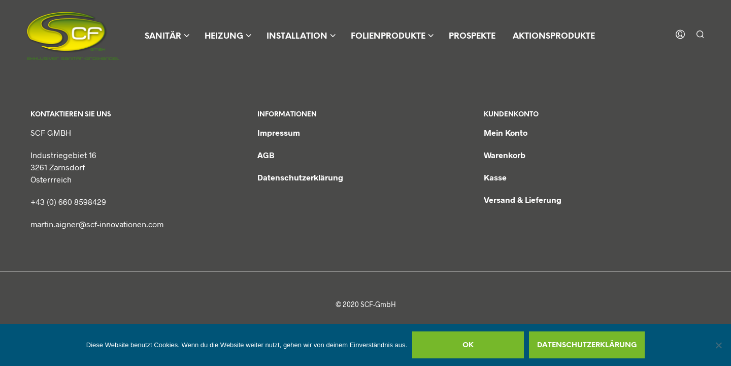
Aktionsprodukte (554, 36)
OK (468, 345)
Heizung (224, 36)
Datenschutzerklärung (300, 177)
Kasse (495, 177)
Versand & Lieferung (522, 199)
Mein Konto (505, 132)
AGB (266, 155)
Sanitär (163, 36)
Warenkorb (504, 155)
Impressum (278, 132)
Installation (297, 36)
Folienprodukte (388, 36)
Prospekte (472, 36)
